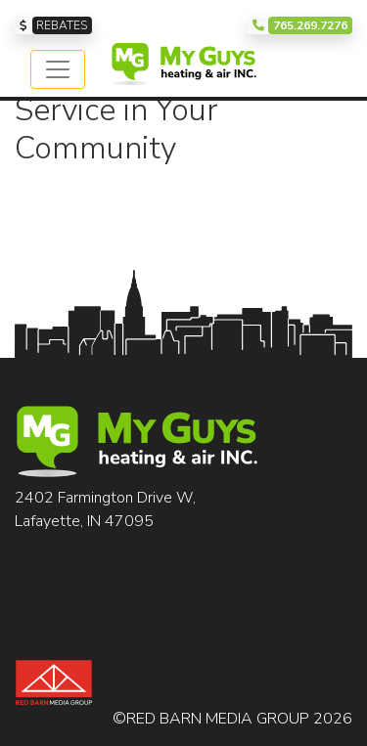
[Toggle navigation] (57, 69)
